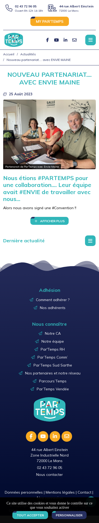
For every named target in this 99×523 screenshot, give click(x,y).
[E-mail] (74, 39)
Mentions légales (60, 492)
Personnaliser (69, 515)
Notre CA (53, 333)
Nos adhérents (52, 307)
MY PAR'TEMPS (49, 21)
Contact (84, 492)
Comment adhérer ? (52, 299)
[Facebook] (47, 39)
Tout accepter (30, 515)
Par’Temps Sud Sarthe (53, 365)
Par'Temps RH (53, 349)
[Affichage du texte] (49, 221)
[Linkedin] (65, 39)
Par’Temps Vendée (53, 389)
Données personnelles (24, 492)
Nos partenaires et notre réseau (53, 373)
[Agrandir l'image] (49, 134)
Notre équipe (52, 341)
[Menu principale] (90, 40)
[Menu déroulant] (90, 240)
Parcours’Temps (53, 381)
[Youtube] (56, 39)
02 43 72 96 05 (25, 6)
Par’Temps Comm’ (52, 357)
